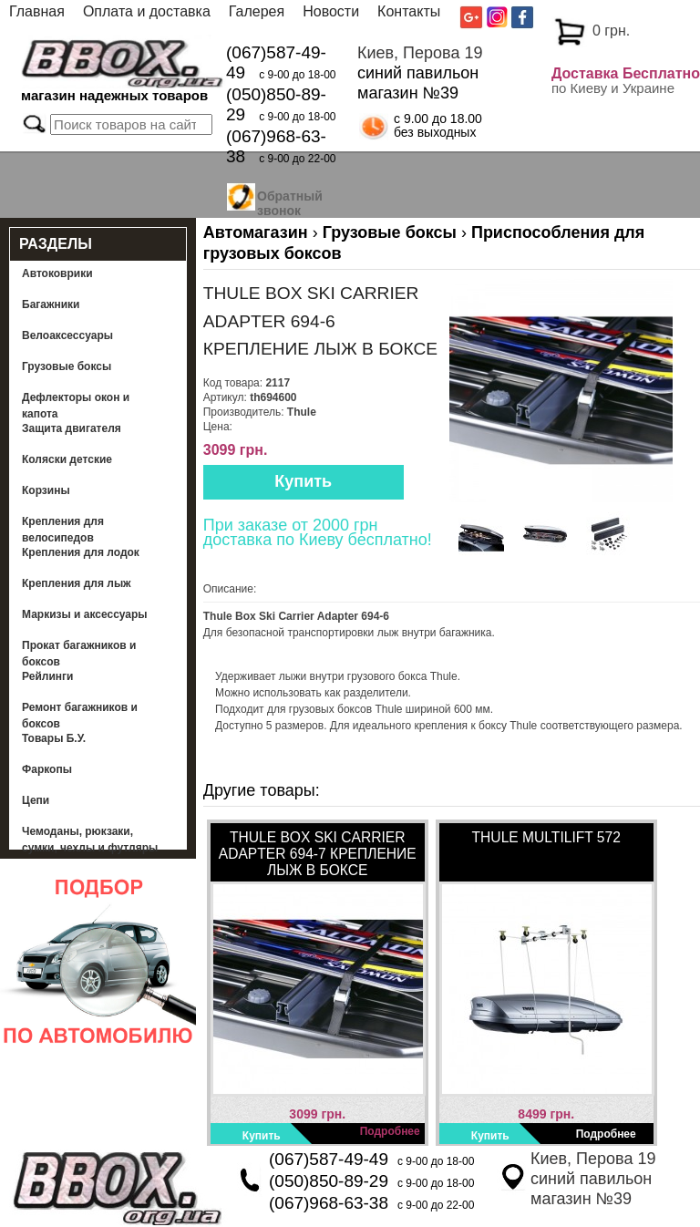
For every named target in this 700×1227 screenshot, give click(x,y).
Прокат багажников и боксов (79, 653)
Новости (331, 11)
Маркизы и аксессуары (85, 614)
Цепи (35, 800)
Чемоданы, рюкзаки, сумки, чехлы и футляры (90, 839)
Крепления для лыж (76, 583)
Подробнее (390, 1131)
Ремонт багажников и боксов (80, 715)
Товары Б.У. (54, 738)
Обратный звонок (290, 200)
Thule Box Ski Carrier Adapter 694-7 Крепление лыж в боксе (318, 854)
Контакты (408, 11)
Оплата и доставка (147, 11)
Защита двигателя (71, 428)
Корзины (46, 490)
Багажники (51, 304)
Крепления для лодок (80, 552)
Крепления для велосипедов (63, 529)
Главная (37, 11)
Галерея (256, 11)
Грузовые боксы (66, 366)
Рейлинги (47, 676)
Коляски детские (67, 459)
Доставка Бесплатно (625, 73)
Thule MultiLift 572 (546, 837)
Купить (303, 481)
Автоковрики (57, 273)
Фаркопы (47, 769)
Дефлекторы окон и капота (75, 405)
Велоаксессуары (67, 335)
